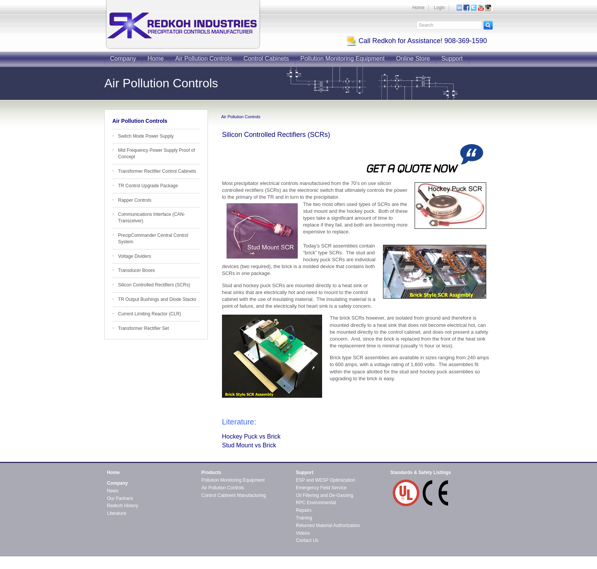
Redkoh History (122, 505)
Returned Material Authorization (328, 525)
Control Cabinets (266, 58)
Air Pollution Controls (203, 58)
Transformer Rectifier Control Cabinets (157, 171)
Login (439, 7)
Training (304, 518)
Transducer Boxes (136, 270)
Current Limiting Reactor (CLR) (149, 314)
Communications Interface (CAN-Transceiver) (151, 217)
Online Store (413, 58)
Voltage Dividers (134, 256)
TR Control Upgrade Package (148, 185)
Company (123, 58)
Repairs (303, 510)
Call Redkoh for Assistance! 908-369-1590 (416, 41)
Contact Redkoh (476, 559)
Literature (116, 513)
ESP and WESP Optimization (325, 480)
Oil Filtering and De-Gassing (324, 495)
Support (452, 58)
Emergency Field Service (321, 487)
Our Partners (120, 498)
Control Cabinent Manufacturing (233, 495)
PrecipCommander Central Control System (153, 238)
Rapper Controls (134, 200)
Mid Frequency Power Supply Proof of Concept (156, 153)
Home (418, 7)
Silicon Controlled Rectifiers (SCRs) (154, 285)
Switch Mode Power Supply (146, 136)
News (112, 490)
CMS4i (169, 565)
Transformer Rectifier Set (143, 328)
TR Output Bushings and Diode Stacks (157, 299)
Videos (303, 533)
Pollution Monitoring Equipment (342, 58)
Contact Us (307, 540)
